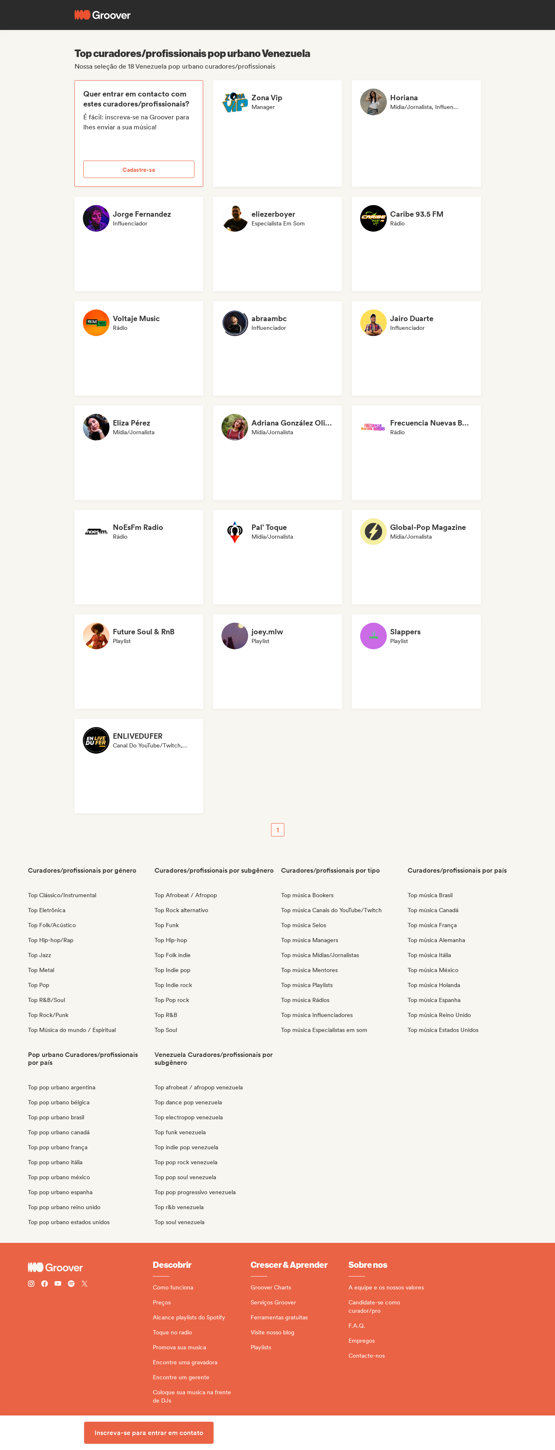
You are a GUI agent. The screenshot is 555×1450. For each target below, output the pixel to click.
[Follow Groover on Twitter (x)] (84, 1284)
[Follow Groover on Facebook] (44, 1284)
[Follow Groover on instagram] (31, 1284)
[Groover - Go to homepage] (90, 1267)
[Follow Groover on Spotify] (71, 1284)
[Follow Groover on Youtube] (58, 1284)
